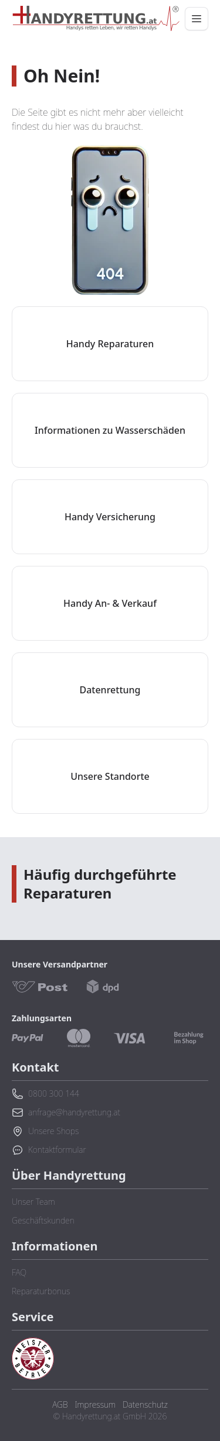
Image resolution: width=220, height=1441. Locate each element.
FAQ (19, 1272)
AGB (59, 1404)
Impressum (95, 1404)
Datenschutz (145, 1404)
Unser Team (33, 1201)
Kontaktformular (49, 1150)
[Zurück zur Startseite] (96, 19)
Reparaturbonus (41, 1291)
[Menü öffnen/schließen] (196, 18)
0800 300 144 (45, 1094)
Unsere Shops (45, 1131)
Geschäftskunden (43, 1220)
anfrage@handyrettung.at (66, 1112)
